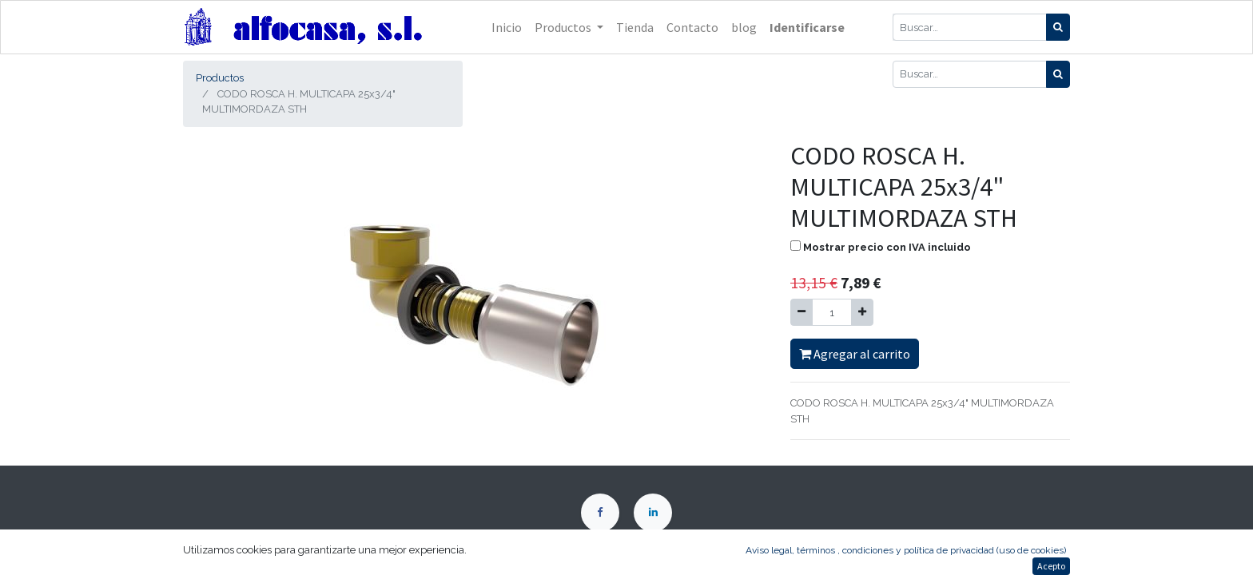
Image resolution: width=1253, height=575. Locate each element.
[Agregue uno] (862, 312)
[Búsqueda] (1058, 27)
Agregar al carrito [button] (854, 354)
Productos (220, 78)
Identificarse (807, 27)
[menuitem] (506, 27)
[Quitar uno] (801, 312)
